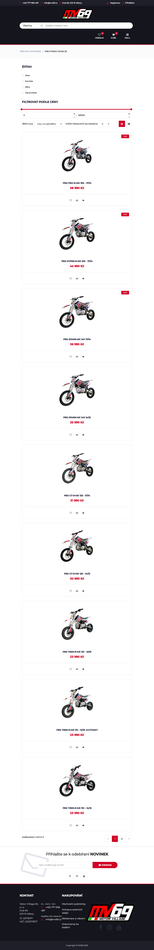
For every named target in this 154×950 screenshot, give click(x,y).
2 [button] (122, 838)
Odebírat (105, 865)
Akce (26, 75)
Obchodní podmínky (74, 904)
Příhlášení (128, 3)
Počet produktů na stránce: (88, 124)
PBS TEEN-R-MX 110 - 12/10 (77, 651)
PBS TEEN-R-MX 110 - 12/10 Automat (77, 730)
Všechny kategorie (30, 51)
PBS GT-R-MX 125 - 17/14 (77, 495)
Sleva (26, 87)
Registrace (113, 3)
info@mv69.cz (49, 3)
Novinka (27, 81)
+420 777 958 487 (29, 3)
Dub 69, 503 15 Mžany (71, 3)
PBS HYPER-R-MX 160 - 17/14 (77, 261)
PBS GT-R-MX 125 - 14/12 (77, 573)
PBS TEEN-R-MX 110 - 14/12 (77, 808)
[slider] (21, 109)
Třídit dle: (42, 124)
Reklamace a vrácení (73, 918)
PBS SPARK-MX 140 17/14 (77, 339)
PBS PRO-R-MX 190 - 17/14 (77, 183)
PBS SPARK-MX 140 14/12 (77, 417)
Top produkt (29, 93)
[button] (108, 839)
